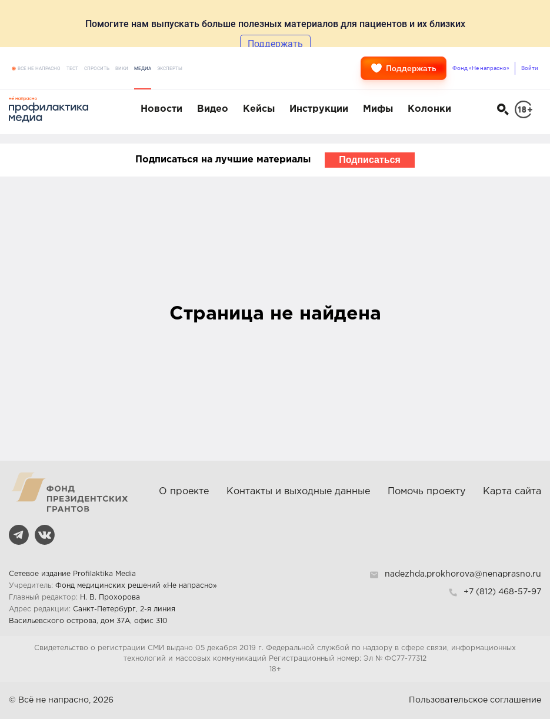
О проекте (184, 491)
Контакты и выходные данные (298, 491)
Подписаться (370, 160)
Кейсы (259, 109)
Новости (161, 109)
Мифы (378, 109)
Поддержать (403, 68)
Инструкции (318, 109)
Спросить (96, 68)
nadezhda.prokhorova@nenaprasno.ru (463, 574)
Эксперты (169, 68)
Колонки (429, 109)
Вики (121, 68)
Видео (212, 109)
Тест (72, 68)
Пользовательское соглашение (475, 700)
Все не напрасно (39, 68)
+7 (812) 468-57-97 (502, 591)
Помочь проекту (426, 491)
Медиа (142, 68)
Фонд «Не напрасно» (480, 68)
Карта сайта (512, 491)
